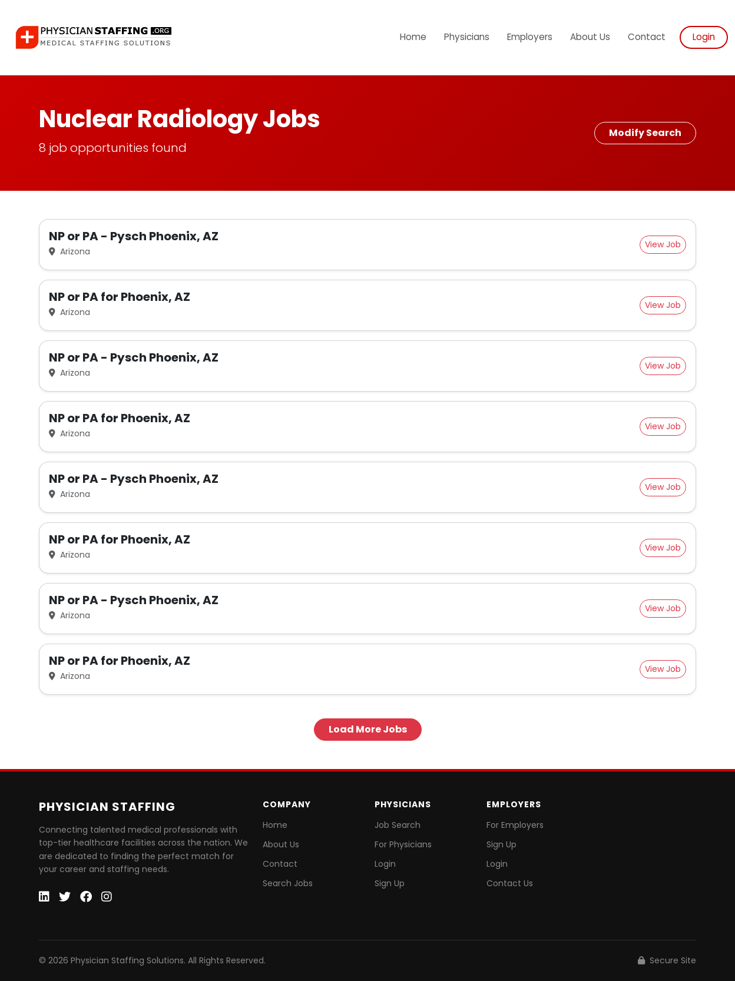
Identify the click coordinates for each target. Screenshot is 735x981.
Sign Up (390, 883)
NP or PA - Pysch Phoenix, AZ (133, 236)
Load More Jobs (368, 729)
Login (704, 37)
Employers (529, 37)
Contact (647, 37)
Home (413, 37)
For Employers (515, 825)
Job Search (398, 825)
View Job (663, 244)
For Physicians (403, 844)
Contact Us (509, 883)
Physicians (466, 37)
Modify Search (645, 133)
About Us (590, 37)
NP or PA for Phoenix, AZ (119, 297)
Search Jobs (288, 883)
